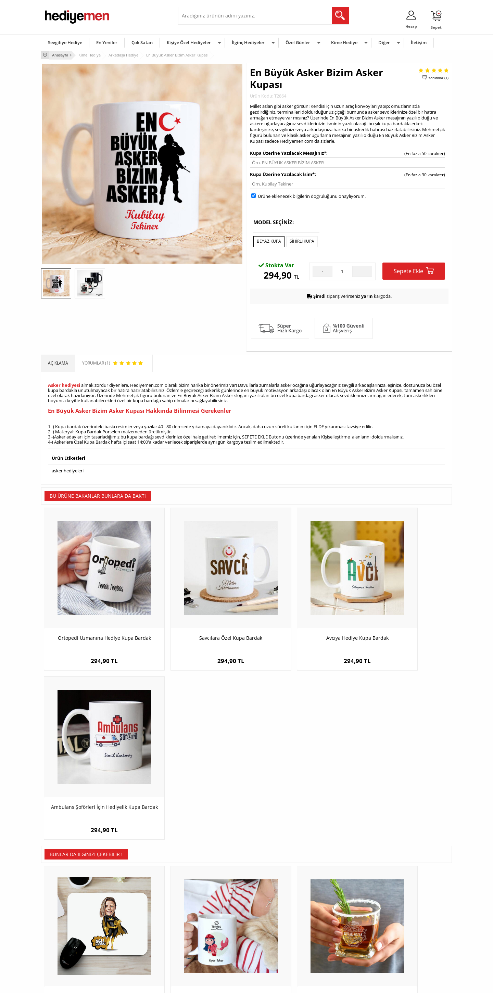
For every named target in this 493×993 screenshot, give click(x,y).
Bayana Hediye (332, 914)
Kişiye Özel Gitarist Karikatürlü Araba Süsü (400, 780)
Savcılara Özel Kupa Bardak (195, 611)
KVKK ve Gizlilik (59, 945)
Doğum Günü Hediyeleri (273, 914)
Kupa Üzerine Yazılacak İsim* (282, 173)
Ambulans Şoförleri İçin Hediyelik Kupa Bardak (401, 614)
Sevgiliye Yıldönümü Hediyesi (209, 955)
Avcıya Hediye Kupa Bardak (298, 611)
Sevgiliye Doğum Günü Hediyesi (211, 924)
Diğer (384, 42)
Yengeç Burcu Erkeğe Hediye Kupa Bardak (195, 780)
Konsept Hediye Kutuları (204, 904)
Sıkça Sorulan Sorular (65, 955)
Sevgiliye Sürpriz (128, 945)
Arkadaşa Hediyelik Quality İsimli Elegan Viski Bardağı (298, 780)
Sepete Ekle (414, 269)
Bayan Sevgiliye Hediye (203, 945)
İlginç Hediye (330, 955)
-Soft (210, 984)
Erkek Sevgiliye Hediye (202, 935)
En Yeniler (106, 42)
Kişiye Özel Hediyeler (189, 42)
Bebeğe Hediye (332, 935)
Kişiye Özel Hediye (130, 904)
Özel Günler (298, 42)
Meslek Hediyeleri (130, 955)
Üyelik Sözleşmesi (62, 914)
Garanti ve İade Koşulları (68, 935)
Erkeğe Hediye (332, 904)
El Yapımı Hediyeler (131, 935)
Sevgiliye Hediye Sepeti (203, 914)
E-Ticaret (225, 984)
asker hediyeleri (68, 468)
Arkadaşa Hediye (334, 945)
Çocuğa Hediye (332, 924)
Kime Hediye (344, 42)
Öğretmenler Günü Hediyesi (276, 945)
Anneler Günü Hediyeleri (273, 935)
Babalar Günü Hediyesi (272, 955)
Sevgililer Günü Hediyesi (273, 904)
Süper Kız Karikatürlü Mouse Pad (92, 777)
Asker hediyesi (64, 383)
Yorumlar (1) (438, 77)
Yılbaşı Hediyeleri (266, 924)
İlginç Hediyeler (248, 42)
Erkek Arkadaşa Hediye (135, 914)
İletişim (419, 42)
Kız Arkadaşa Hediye (132, 924)
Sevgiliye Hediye (65, 42)
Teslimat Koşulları (61, 904)
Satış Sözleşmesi (60, 924)
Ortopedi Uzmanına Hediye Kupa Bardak (92, 614)
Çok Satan (142, 42)
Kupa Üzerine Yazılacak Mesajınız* (288, 152)
